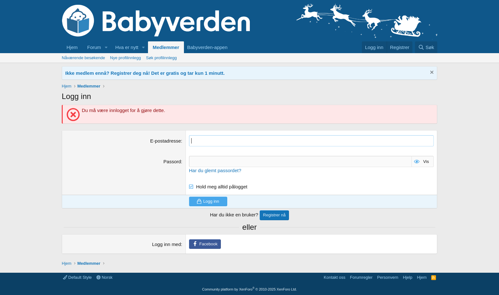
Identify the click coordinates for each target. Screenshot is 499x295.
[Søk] (426, 47)
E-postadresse (165, 141)
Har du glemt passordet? (215, 170)
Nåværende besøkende (83, 57)
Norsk (104, 277)
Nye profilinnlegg (125, 57)
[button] (106, 47)
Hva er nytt (126, 47)
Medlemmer (166, 47)
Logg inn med (166, 244)
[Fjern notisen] (431, 73)
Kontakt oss (334, 277)
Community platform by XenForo (249, 289)
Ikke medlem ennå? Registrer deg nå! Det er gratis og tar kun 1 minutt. (145, 73)
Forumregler (361, 277)
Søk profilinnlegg (161, 57)
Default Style (77, 277)
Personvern (387, 277)
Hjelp (407, 277)
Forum (94, 47)
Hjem (72, 47)
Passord (172, 161)
